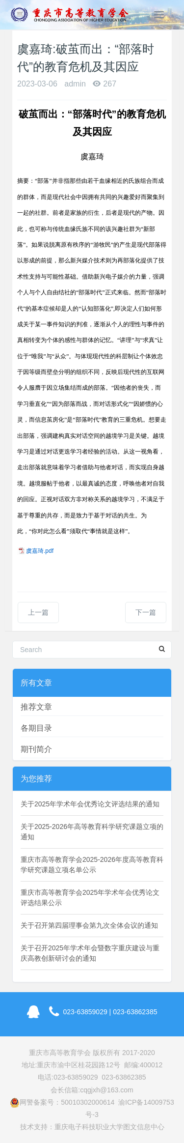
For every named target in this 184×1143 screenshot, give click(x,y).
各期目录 (36, 728)
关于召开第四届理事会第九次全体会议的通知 (89, 925)
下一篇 (145, 612)
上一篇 (38, 612)
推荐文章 (36, 707)
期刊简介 (36, 749)
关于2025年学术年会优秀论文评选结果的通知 (90, 804)
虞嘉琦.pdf (39, 550)
